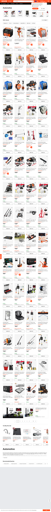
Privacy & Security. (34, 510)
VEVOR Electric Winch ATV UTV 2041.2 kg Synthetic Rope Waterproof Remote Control (20, 169)
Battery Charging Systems (34, 16)
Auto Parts (20, 15)
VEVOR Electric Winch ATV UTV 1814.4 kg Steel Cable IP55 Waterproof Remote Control (31, 169)
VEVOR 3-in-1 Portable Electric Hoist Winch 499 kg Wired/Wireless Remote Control (20, 297)
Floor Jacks (28, 450)
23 (33, 421)
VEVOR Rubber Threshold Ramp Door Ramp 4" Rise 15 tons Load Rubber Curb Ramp (8, 245)
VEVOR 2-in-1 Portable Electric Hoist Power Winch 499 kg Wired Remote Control (43, 348)
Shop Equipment (6, 16)
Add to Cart (8, 76)
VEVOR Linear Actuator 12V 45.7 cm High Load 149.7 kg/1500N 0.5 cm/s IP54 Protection (31, 348)
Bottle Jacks (32, 450)
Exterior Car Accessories (13, 16)
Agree (46, 510)
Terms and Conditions (42, 10)
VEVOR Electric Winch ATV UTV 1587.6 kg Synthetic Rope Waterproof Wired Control (31, 196)
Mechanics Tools (27, 16)
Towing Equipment (41, 16)
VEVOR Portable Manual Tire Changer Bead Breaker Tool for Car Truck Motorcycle (43, 221)
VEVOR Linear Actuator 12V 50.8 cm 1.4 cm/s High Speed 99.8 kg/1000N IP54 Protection (20, 348)
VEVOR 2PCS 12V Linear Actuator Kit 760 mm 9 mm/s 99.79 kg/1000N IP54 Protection (8, 221)
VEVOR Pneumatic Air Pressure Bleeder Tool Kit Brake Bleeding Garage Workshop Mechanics (8, 373)
